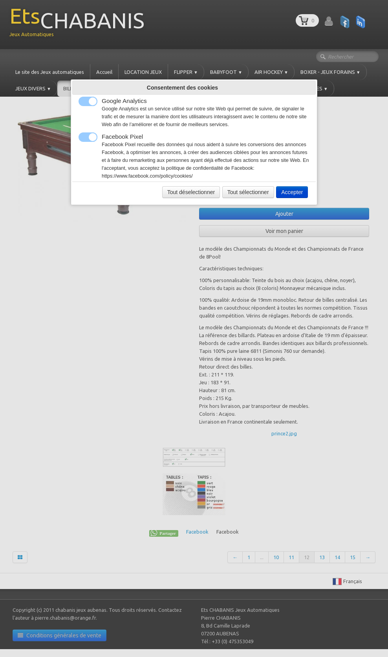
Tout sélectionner (248, 192)
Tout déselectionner (191, 192)
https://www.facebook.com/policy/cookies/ (147, 176)
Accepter (292, 192)
